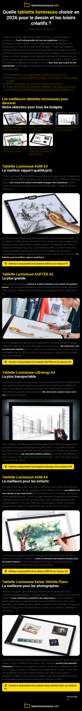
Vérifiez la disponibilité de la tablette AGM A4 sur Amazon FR (38, 571)
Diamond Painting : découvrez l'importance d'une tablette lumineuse (44, 86)
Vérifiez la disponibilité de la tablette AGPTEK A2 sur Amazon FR (40, 362)
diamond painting (33, 490)
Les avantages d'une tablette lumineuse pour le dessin (38, 83)
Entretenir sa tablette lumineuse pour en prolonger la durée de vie (43, 89)
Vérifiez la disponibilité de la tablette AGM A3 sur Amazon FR (38, 263)
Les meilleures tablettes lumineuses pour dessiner (43, 75)
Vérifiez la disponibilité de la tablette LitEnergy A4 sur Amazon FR (40, 466)
